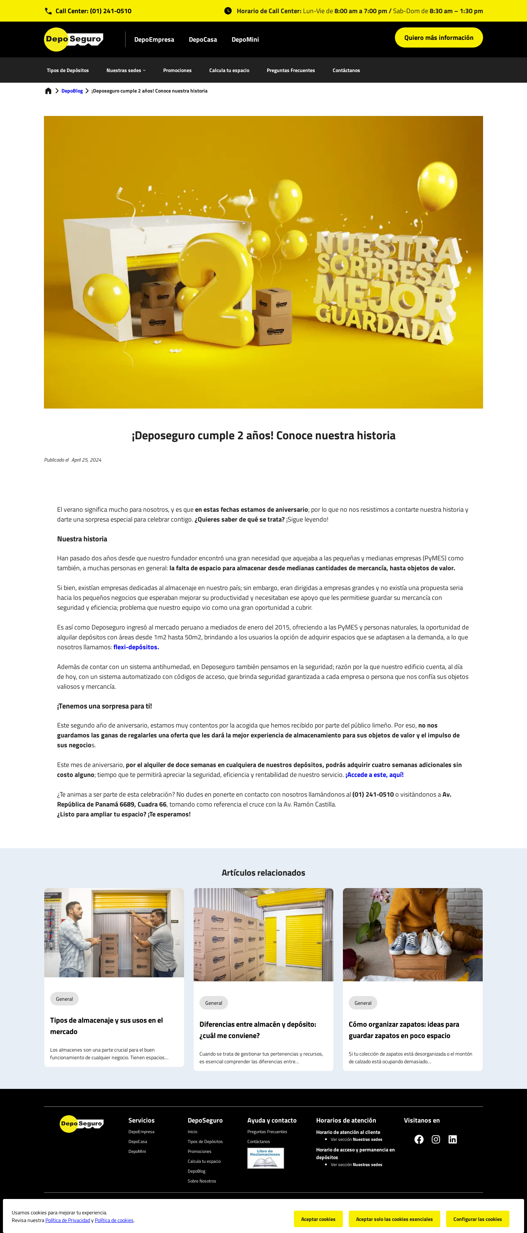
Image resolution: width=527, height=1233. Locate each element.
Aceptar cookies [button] (318, 1219)
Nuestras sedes (123, 70)
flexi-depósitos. (136, 647)
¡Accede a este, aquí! (374, 774)
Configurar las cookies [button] (477, 1219)
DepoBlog (72, 90)
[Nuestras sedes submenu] (144, 69)
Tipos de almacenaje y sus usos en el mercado (106, 1025)
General (64, 999)
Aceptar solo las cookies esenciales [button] (394, 1219)
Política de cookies (114, 1220)
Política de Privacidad (67, 1220)
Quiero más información (439, 37)
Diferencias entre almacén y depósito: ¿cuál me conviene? (257, 1029)
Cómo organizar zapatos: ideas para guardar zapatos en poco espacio (404, 1029)
